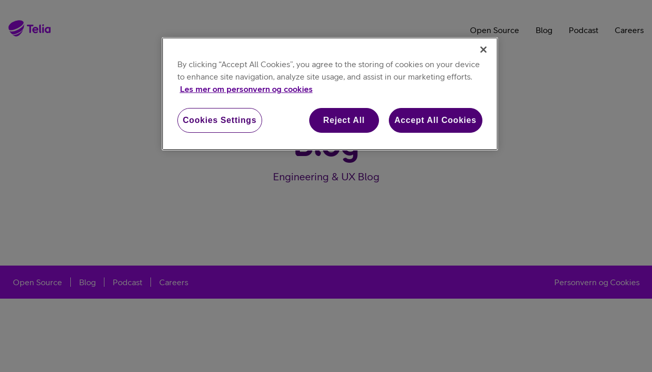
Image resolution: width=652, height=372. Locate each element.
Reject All (344, 120)
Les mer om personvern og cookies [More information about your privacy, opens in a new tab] (246, 89)
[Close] (483, 49)
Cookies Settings (220, 120)
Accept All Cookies (436, 120)
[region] (330, 93)
